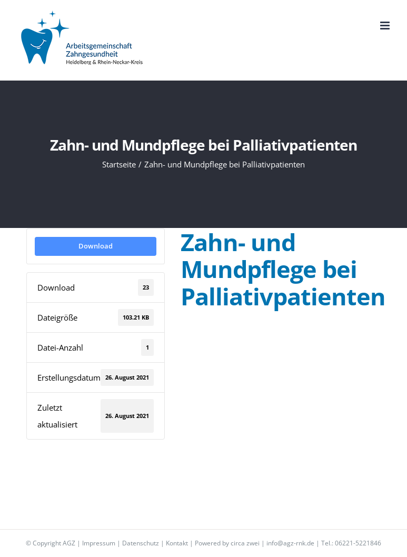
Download (95, 246)
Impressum (98, 543)
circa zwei (245, 543)
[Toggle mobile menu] (385, 25)
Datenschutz (140, 543)
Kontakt (177, 543)
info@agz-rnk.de (290, 543)
